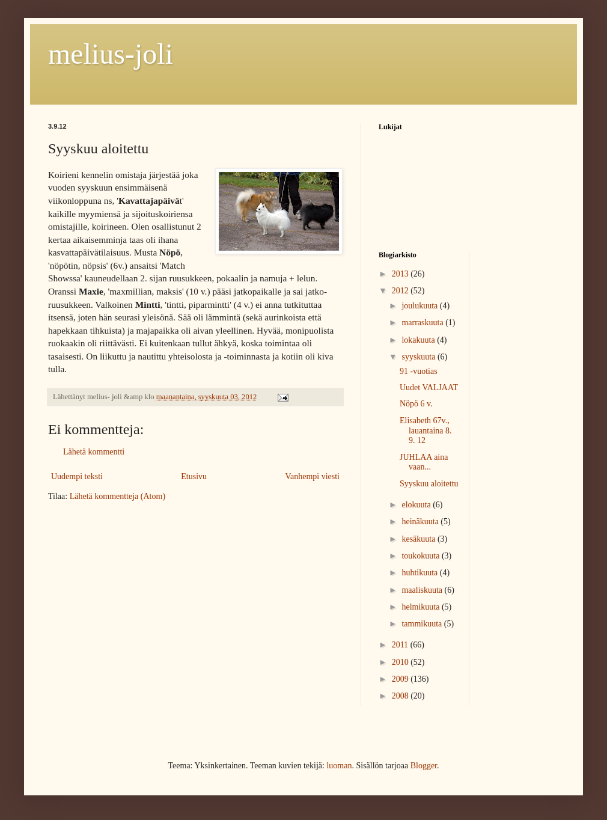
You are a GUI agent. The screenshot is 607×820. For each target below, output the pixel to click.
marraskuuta (423, 322)
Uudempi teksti (77, 476)
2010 (401, 662)
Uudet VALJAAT (429, 387)
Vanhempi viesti (312, 476)
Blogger (423, 765)
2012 (401, 290)
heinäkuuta (421, 521)
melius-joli (110, 54)
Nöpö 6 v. (416, 403)
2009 (401, 679)
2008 (401, 695)
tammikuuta (422, 623)
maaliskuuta (422, 590)
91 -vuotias (419, 371)
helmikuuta (421, 606)
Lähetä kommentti (93, 451)
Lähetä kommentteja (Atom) (117, 496)
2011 (401, 644)
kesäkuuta (419, 538)
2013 (401, 273)
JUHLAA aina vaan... (424, 462)
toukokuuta (421, 555)
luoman (339, 765)
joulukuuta (420, 305)
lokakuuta (419, 339)
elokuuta (417, 504)
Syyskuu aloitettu (429, 483)
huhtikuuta (420, 572)
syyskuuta (419, 356)
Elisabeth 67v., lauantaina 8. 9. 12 (426, 430)
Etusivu (194, 476)
